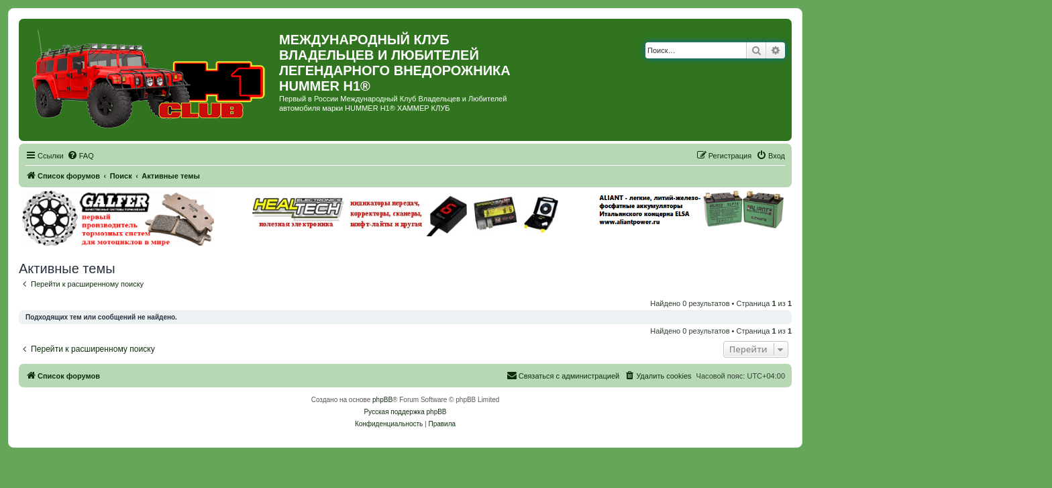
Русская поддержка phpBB (405, 412)
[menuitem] (80, 156)
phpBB (382, 399)
